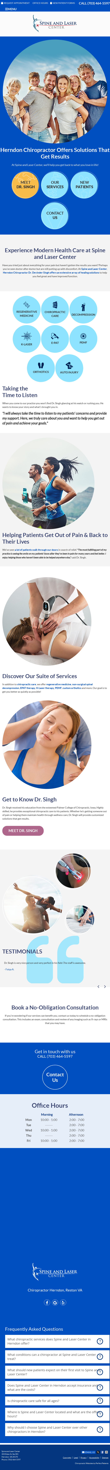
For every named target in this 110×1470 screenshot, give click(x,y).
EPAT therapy (27, 688)
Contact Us (55, 1077)
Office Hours (40, 3)
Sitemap (105, 1458)
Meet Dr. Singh (23, 831)
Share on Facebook (102, 1452)
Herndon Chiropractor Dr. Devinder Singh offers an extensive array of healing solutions (51, 272)
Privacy (84, 1458)
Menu (11, 9)
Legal (76, 1458)
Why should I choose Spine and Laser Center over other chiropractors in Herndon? (47, 1429)
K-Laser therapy (45, 688)
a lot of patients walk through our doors (36, 549)
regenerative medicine (58, 684)
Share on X (98, 1452)
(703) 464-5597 (98, 3)
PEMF (58, 688)
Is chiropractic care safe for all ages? (33, 1401)
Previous (99, 987)
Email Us (88, 1452)
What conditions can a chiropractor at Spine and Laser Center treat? (51, 1357)
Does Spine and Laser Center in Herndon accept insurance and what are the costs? (52, 1387)
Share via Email (106, 1452)
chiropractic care (26, 684)
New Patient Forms (62, 3)
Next (104, 987)
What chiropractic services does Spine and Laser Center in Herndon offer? (49, 1341)
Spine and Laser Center (94, 268)
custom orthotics (72, 688)
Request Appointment (15, 3)
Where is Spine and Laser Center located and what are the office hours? (53, 1414)
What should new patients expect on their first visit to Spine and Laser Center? (53, 1372)
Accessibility (94, 1458)
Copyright (67, 1458)
